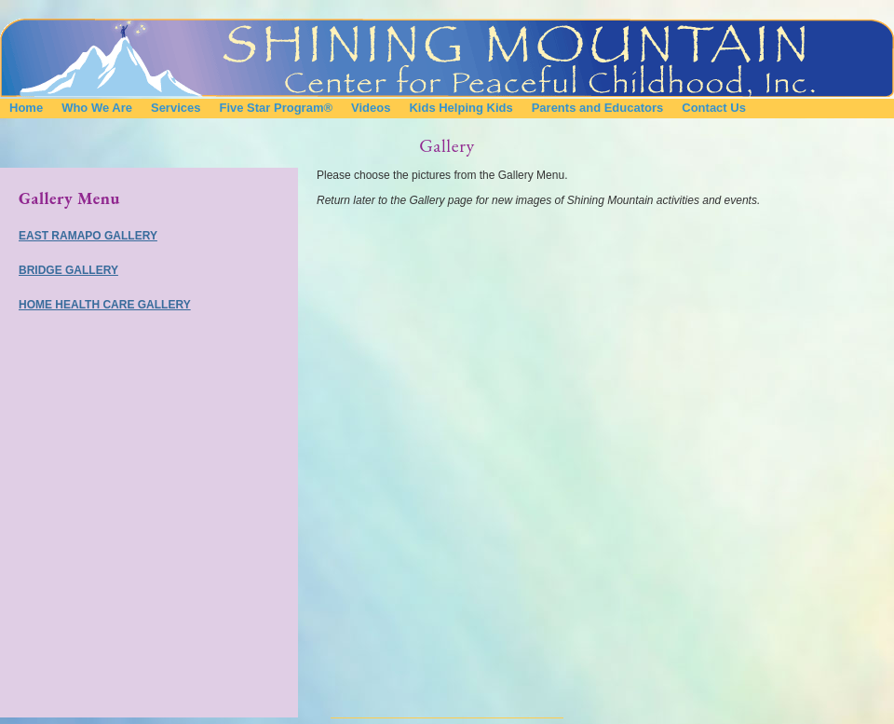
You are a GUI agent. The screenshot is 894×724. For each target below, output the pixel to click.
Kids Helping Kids (460, 108)
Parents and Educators (598, 108)
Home (26, 108)
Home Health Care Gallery (105, 304)
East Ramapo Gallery (88, 235)
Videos (370, 108)
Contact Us (714, 108)
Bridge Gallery (68, 270)
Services (176, 108)
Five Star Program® (275, 108)
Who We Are (96, 108)
